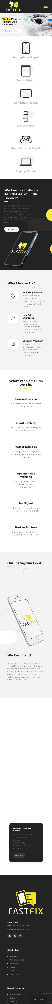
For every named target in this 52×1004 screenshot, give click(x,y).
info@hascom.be (21, 845)
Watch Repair (26, 125)
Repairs (13, 956)
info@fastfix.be (20, 848)
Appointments (17, 960)
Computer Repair (26, 102)
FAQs (12, 967)
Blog (12, 970)
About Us (14, 963)
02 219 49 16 (19, 843)
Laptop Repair (26, 171)
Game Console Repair (26, 148)
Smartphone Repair (26, 57)
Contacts (14, 974)
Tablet (13, 998)
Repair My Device (12, 31)
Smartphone (16, 994)
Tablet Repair (26, 80)
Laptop (13, 1001)
